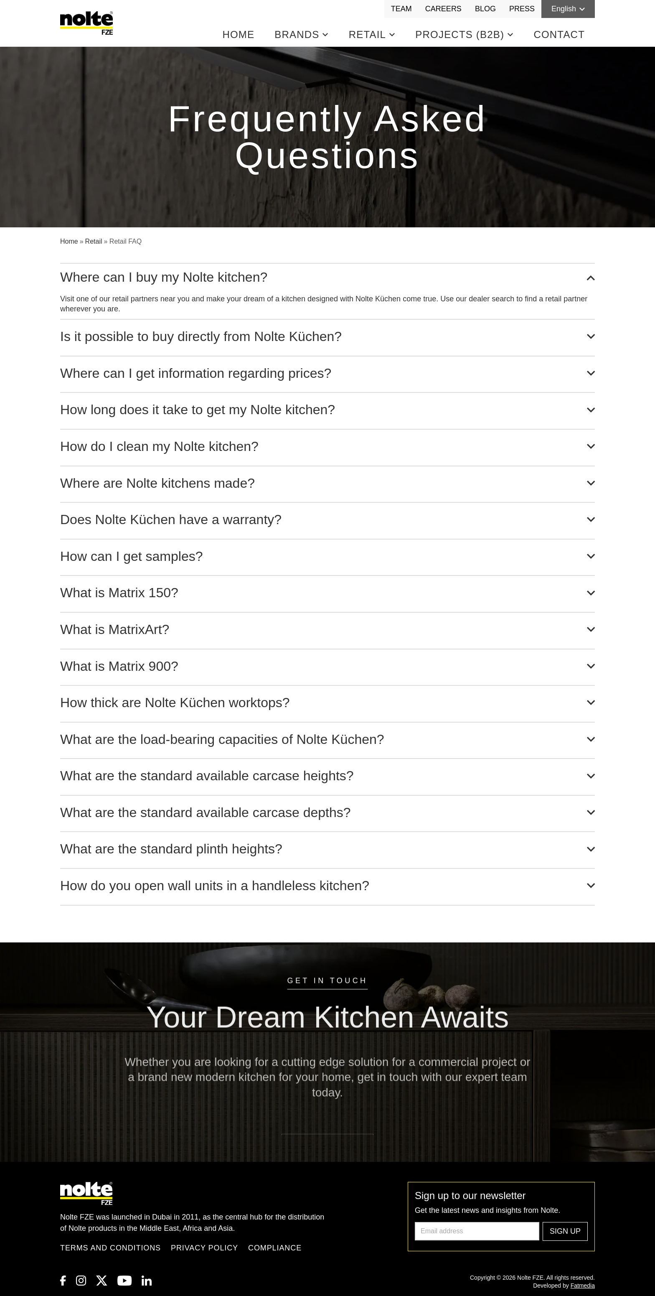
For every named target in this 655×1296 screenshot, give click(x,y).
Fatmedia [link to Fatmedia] (583, 1285)
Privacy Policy (204, 1248)
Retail (372, 34)
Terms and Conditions (110, 1248)
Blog (485, 9)
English (568, 9)
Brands (301, 34)
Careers (443, 9)
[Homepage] (88, 23)
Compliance (275, 1248)
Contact (559, 34)
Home (238, 34)
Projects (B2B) (464, 34)
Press (522, 9)
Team (401, 9)
